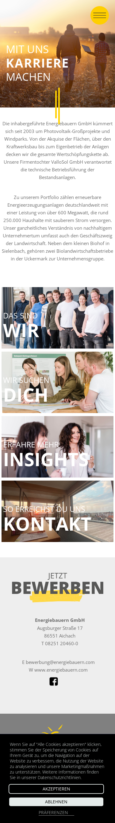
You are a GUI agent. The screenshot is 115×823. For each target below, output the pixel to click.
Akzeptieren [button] (56, 789)
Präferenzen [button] (53, 812)
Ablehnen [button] (56, 802)
